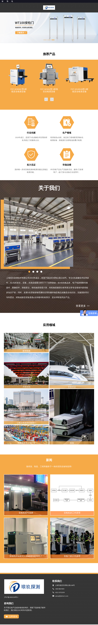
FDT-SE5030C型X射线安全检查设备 (18, 90)
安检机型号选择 (25, 513)
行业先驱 (31, 133)
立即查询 (13, 617)
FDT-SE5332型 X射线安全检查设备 (49, 90)
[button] (46, 100)
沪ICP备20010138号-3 (11, 598)
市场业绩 (66, 165)
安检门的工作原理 (72, 556)
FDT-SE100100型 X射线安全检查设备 (79, 90)
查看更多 (82, 306)
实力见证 (31, 165)
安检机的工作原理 (72, 513)
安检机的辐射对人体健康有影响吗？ (26, 556)
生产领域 (66, 133)
